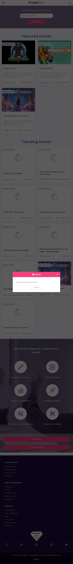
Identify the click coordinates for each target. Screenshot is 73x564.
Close (36, 287)
